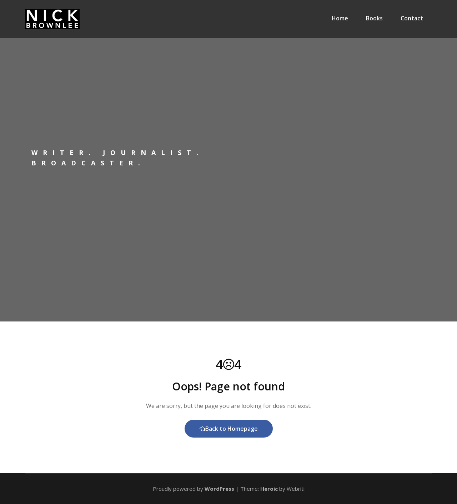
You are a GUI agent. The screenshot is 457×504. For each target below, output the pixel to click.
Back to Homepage (229, 429)
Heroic (269, 488)
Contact (412, 18)
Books (374, 18)
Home (340, 18)
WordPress (219, 488)
